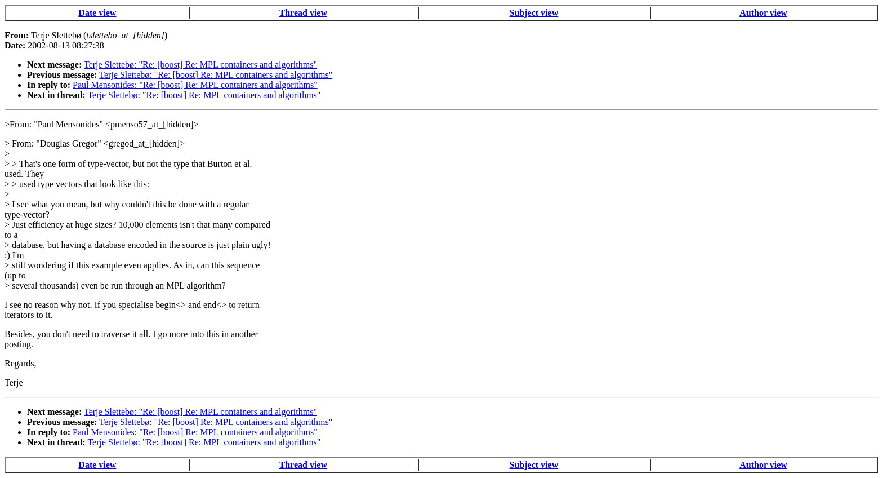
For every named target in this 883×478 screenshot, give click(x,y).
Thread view (303, 12)
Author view (763, 12)
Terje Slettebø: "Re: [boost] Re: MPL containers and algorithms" (200, 64)
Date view (97, 12)
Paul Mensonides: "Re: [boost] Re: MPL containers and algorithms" (195, 85)
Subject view (534, 12)
